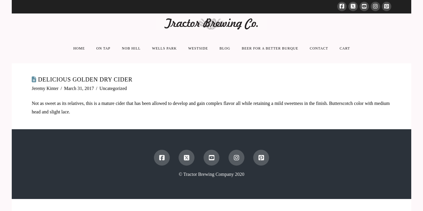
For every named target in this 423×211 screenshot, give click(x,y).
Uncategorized (113, 88)
